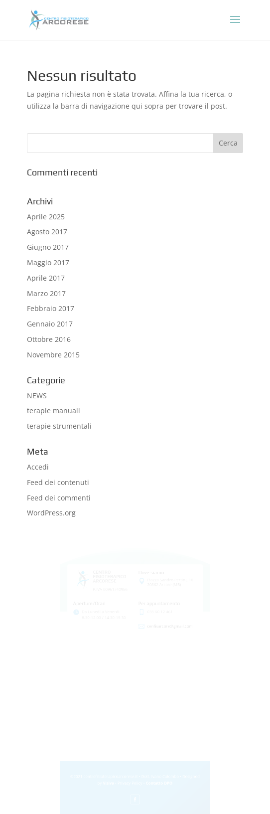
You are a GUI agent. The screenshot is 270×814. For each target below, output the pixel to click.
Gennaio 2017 (50, 323)
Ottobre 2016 (49, 339)
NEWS (37, 395)
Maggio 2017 (48, 262)
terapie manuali (53, 410)
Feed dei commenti (59, 497)
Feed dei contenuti (58, 482)
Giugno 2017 (48, 247)
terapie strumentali (59, 426)
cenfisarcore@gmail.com (167, 619)
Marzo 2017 (46, 293)
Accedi (38, 467)
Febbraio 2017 (50, 308)
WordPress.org (51, 512)
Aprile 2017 (46, 278)
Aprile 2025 (46, 216)
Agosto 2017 (47, 231)
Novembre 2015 (53, 354)
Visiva (111, 785)
